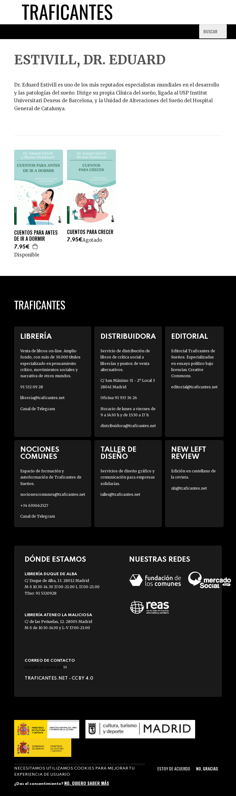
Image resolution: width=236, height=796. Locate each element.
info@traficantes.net (46, 667)
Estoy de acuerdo (173, 768)
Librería (36, 336)
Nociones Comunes (39, 453)
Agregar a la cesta (35, 246)
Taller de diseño (118, 453)
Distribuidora (128, 336)
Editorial (189, 336)
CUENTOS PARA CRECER (90, 232)
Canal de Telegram (37, 408)
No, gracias (207, 768)
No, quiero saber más (86, 783)
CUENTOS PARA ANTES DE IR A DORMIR (36, 235)
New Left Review (188, 453)
